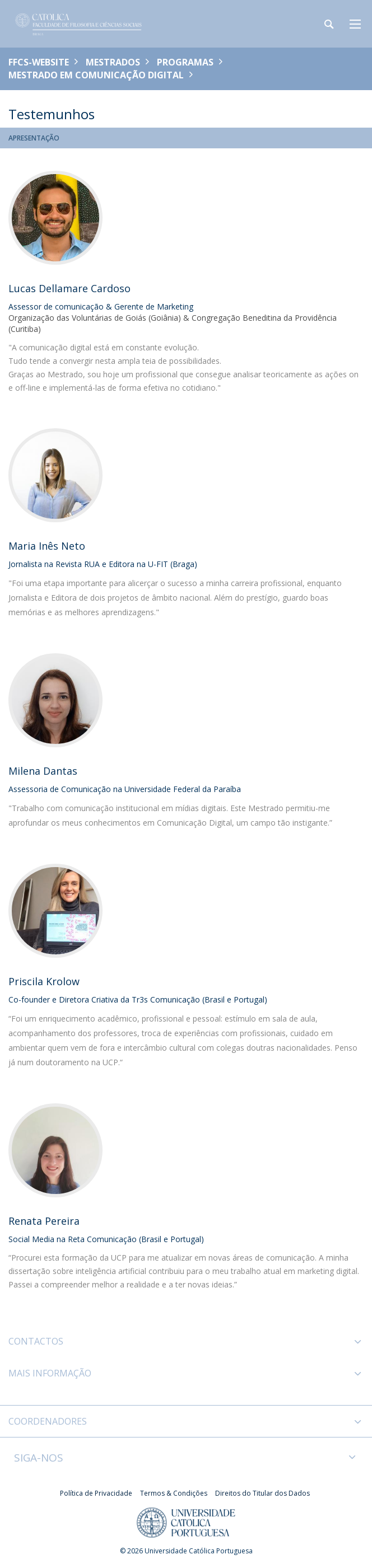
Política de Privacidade (96, 1493)
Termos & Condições (173, 1493)
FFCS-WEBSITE (38, 62)
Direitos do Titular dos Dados (262, 1493)
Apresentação (33, 138)
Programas (185, 62)
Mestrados (113, 62)
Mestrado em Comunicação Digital (96, 75)
